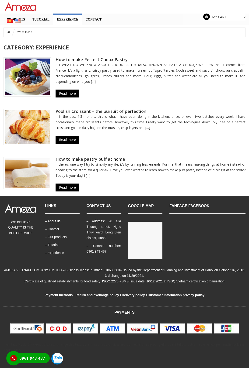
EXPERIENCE (67, 19)
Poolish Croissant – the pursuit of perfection (101, 111)
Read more (67, 93)
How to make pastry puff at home (90, 159)
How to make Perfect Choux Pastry (92, 59)
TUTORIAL (40, 19)
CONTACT (93, 19)
